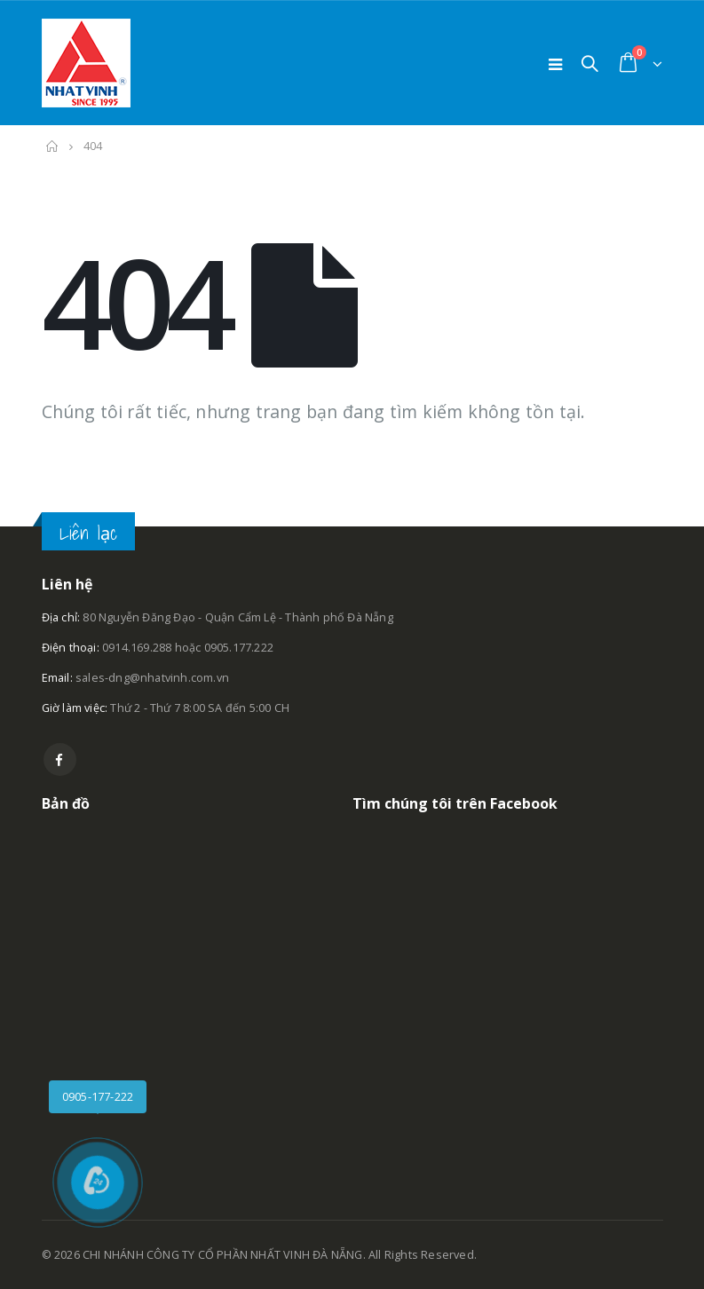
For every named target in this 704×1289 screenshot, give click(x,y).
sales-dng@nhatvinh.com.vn (152, 677)
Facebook (60, 759)
